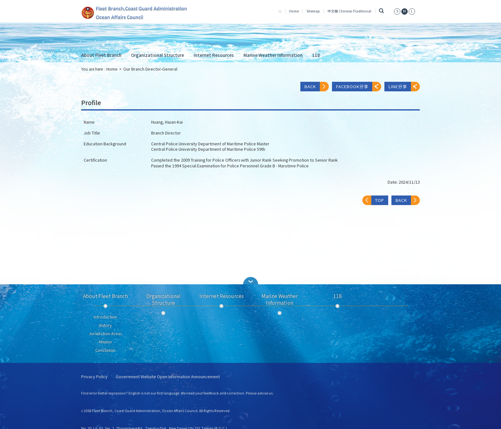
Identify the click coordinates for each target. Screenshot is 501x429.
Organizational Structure (157, 55)
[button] (250, 280)
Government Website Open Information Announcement (168, 376)
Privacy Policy (94, 376)
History (105, 325)
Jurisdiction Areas (105, 333)
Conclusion (105, 350)
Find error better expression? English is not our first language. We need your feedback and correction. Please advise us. (177, 393)
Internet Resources (214, 55)
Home (294, 11)
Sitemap (313, 11)
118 (316, 55)
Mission (105, 342)
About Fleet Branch (101, 55)
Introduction (105, 317)
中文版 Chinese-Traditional (349, 11)
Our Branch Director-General (150, 69)
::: (280, 11)
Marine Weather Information (273, 55)
